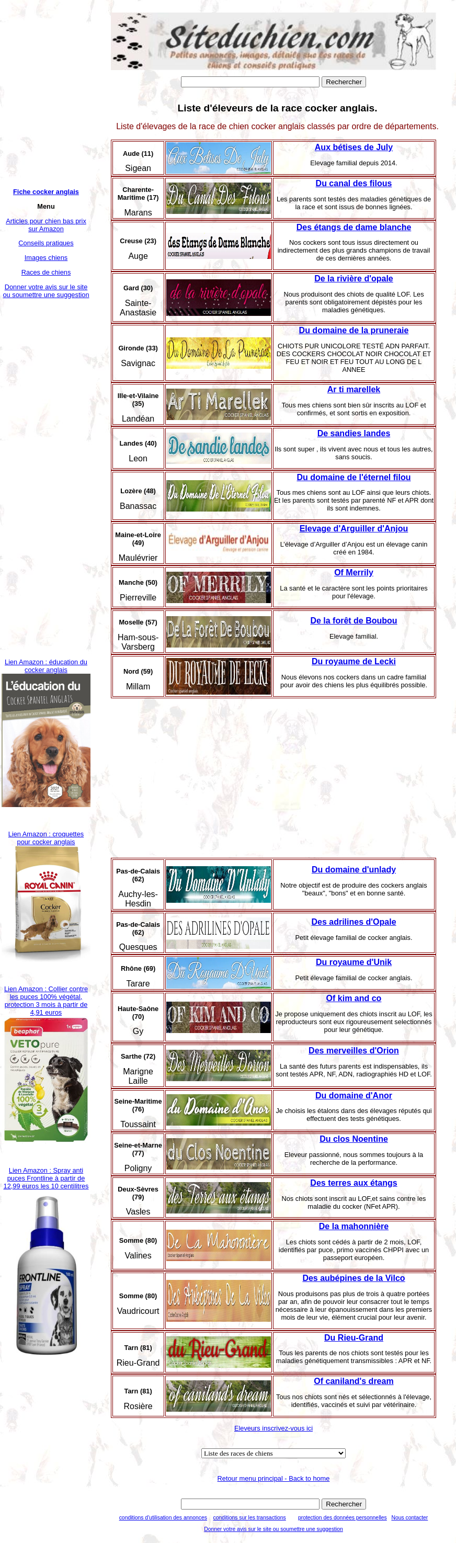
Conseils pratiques (45, 243)
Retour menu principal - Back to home (274, 1478)
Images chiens (46, 258)
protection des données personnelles (342, 1518)
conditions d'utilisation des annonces (163, 1518)
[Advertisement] (46, 478)
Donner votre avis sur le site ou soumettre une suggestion (46, 291)
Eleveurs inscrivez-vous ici (273, 1428)
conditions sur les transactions (249, 1518)
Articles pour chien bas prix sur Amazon (46, 225)
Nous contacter (409, 1518)
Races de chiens (46, 272)
